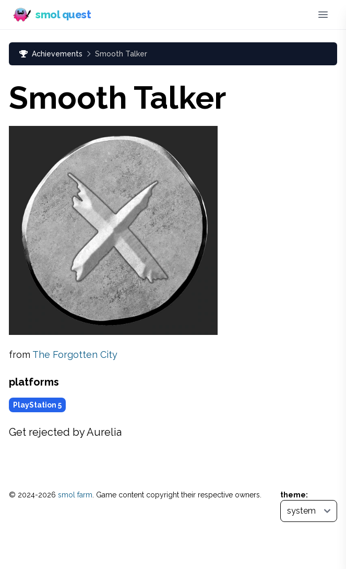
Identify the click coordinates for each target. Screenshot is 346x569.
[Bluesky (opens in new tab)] (283, 14)
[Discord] (300, 14)
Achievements (50, 54)
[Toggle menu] (323, 14)
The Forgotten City (74, 354)
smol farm (75, 495)
